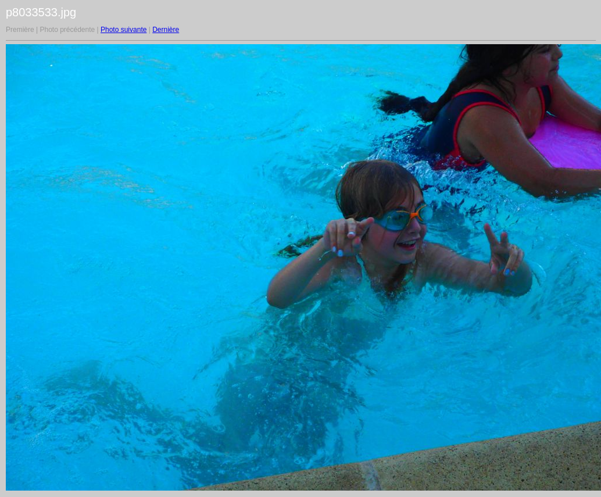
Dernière (165, 30)
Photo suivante (123, 30)
